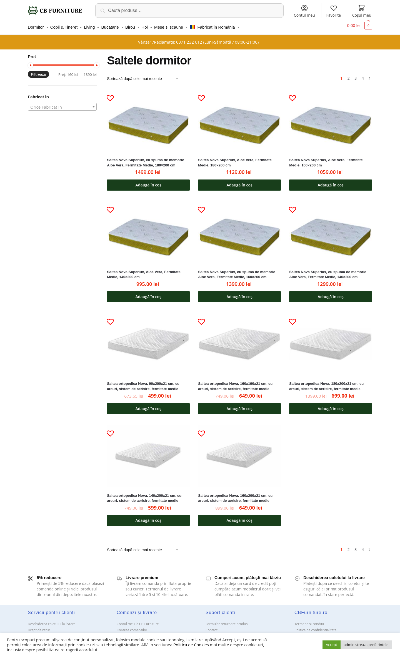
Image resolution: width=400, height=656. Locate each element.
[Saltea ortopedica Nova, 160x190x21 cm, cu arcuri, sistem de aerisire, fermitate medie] (239, 340)
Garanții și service (41, 632)
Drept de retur (39, 626)
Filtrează (38, 71)
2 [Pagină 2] (349, 75)
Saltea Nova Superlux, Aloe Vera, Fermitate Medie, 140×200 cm (144, 271)
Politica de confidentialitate (315, 626)
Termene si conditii (309, 620)
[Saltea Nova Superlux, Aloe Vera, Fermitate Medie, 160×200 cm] (330, 117)
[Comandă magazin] (144, 75)
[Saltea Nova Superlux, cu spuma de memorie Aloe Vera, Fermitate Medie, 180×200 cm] (148, 117)
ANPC (210, 632)
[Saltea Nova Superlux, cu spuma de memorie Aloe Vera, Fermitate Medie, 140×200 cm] (330, 229)
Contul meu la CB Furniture (138, 620)
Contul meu (304, 11)
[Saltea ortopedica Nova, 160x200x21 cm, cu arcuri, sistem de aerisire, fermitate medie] (239, 452)
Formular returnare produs (227, 620)
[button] (108, 92)
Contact (212, 626)
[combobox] (62, 103)
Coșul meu (361, 11)
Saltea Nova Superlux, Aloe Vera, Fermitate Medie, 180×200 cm (235, 159)
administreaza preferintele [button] (366, 644)
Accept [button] (331, 644)
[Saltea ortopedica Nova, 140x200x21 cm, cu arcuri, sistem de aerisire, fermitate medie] (148, 452)
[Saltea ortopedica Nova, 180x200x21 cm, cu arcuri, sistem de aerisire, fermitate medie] (330, 340)
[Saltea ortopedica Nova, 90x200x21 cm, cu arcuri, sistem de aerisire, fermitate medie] (148, 340)
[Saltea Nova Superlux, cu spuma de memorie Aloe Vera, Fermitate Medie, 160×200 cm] (239, 229)
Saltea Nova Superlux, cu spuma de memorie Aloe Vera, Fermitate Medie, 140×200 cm (327, 271)
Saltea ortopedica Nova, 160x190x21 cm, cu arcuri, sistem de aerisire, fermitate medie (235, 383)
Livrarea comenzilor (132, 626)
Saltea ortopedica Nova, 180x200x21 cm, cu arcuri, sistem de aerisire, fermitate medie (326, 383)
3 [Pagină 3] (355, 75)
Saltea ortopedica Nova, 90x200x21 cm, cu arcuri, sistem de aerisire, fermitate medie (143, 383)
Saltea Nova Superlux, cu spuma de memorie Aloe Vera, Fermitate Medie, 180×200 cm (145, 159)
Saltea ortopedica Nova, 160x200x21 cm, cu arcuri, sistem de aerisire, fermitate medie (235, 495)
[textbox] (62, 104)
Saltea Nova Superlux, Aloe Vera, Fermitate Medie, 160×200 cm (326, 159)
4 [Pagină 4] (363, 75)
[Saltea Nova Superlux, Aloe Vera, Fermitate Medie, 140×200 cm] (148, 229)
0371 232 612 (189, 38)
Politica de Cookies (191, 644)
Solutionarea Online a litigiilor (317, 632)
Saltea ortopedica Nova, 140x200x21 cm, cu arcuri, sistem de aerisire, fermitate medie (144, 495)
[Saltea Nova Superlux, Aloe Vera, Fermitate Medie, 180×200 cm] (239, 117)
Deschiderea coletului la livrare (52, 620)
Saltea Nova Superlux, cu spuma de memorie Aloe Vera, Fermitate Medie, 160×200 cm (236, 271)
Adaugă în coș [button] (148, 181)
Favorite (333, 11)
